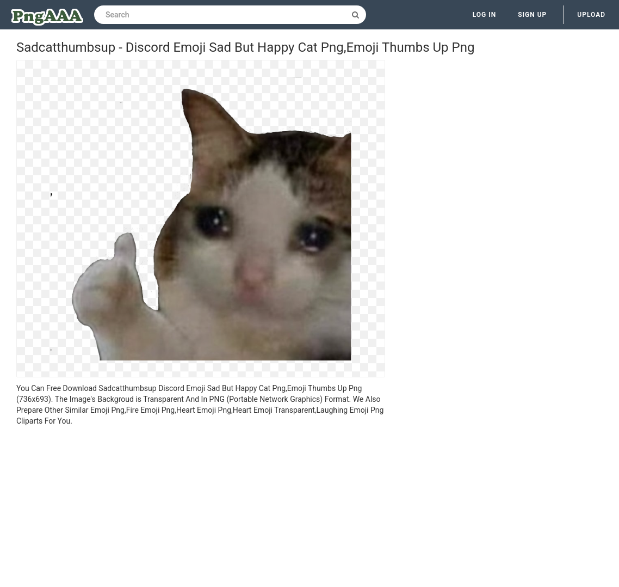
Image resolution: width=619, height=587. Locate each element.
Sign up (532, 15)
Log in (485, 15)
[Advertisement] (200, 508)
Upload (591, 15)
